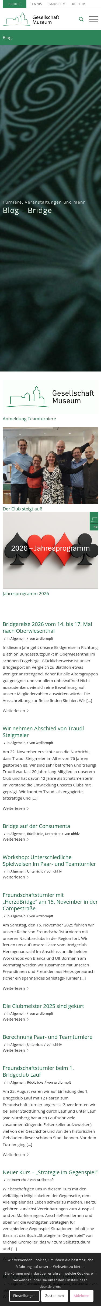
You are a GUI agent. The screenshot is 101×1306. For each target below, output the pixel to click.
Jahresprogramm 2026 (26, 593)
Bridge (14, 4)
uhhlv (75, 834)
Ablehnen (81, 1295)
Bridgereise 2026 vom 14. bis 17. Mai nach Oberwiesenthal (47, 627)
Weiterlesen (17, 710)
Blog (7, 38)
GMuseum (57, 4)
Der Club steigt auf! (22, 509)
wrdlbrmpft (44, 638)
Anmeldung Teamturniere (29, 418)
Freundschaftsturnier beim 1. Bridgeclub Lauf (38, 1071)
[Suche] (78, 19)
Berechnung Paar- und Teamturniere (47, 1036)
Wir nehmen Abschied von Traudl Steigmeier (43, 732)
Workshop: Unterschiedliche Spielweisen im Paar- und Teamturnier (49, 860)
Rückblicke (35, 834)
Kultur (78, 4)
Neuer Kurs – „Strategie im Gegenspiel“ (50, 1172)
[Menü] (90, 19)
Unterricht (53, 834)
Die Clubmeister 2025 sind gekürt (43, 1006)
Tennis (36, 4)
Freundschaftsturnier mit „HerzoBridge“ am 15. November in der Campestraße (50, 901)
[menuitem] (14, 4)
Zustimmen (54, 1295)
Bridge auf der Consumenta (36, 826)
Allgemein (18, 638)
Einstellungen (24, 1295)
